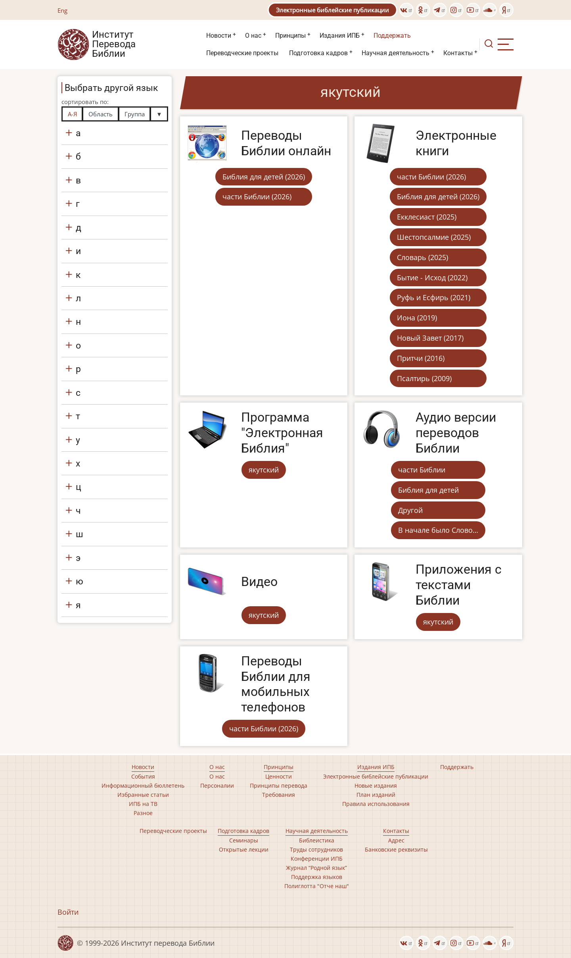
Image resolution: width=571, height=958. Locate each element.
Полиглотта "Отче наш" (316, 886)
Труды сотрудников (316, 849)
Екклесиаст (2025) (426, 217)
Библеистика (316, 840)
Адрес (396, 840)
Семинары (243, 840)
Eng (62, 10)
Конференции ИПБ (317, 858)
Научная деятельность (395, 53)
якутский (264, 469)
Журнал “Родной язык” (316, 867)
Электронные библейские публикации (332, 10)
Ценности (278, 776)
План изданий (375, 794)
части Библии (421, 469)
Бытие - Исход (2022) (432, 277)
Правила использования (376, 804)
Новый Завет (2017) (430, 338)
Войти (68, 912)
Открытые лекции (243, 849)
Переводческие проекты (242, 53)
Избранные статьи (143, 794)
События (143, 776)
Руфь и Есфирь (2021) (433, 297)
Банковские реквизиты (396, 849)
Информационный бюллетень (143, 785)
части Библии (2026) (256, 196)
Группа (135, 114)
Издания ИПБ (340, 35)
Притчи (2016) (421, 358)
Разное (143, 813)
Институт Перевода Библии (114, 44)
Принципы (290, 35)
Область (100, 114)
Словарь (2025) (422, 257)
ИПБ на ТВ (143, 804)
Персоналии (217, 785)
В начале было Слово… (438, 530)
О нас (253, 35)
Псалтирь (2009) (424, 378)
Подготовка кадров (318, 53)
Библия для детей (428, 490)
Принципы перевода (278, 785)
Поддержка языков (316, 877)
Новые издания (375, 785)
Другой (410, 510)
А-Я (72, 114)
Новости (218, 35)
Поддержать (392, 35)
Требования (278, 794)
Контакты (458, 53)
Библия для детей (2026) (263, 176)
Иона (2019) (417, 317)
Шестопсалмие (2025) (434, 237)
